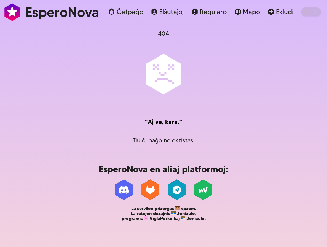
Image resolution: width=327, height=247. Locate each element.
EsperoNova (51, 12)
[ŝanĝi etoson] (311, 11)
